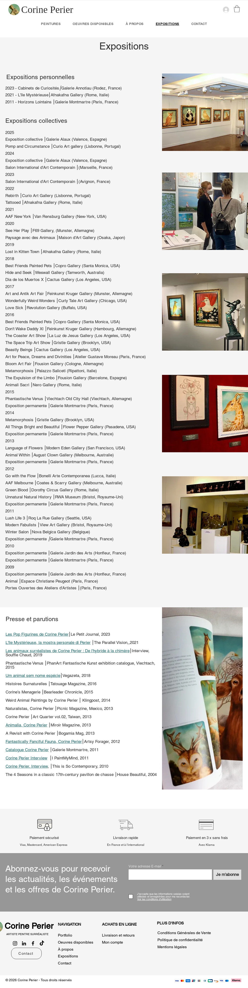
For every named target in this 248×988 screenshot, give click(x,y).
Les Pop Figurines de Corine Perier (37, 634)
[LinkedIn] (24, 943)
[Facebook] (33, 943)
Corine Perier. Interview (27, 766)
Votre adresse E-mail (145, 866)
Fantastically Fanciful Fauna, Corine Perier (44, 741)
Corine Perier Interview (26, 758)
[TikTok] (42, 943)
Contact (64, 963)
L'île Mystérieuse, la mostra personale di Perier (48, 642)
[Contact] (26, 953)
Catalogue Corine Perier (27, 749)
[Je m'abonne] (227, 875)
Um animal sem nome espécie (33, 675)
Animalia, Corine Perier (26, 725)
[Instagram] (15, 943)
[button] (237, 8)
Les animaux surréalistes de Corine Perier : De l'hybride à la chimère (68, 650)
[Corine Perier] (47, 9)
